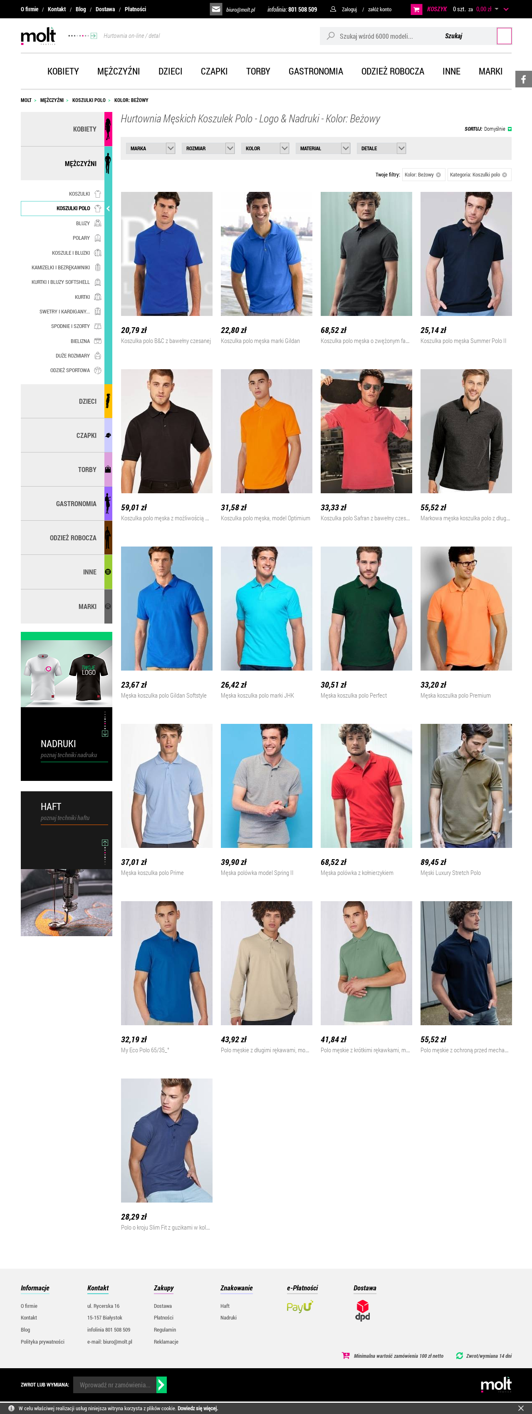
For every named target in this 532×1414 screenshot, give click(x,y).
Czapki (214, 71)
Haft (225, 1306)
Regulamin (165, 1329)
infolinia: (292, 9)
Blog (81, 9)
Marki (491, 71)
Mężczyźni (118, 71)
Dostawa (105, 9)
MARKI (88, 606)
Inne (451, 71)
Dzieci (170, 71)
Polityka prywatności (42, 1341)
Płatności (135, 9)
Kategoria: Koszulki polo (478, 174)
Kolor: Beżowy (423, 174)
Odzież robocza (392, 71)
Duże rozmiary (78, 355)
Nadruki (228, 1317)
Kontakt (57, 9)
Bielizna (86, 341)
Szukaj (496, 35)
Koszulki (85, 193)
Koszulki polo (79, 208)
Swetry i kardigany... (70, 311)
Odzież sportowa (75, 370)
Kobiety (63, 71)
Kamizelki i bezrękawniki (66, 267)
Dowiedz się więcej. (198, 1408)
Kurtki (88, 297)
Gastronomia (316, 71)
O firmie (29, 9)
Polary (87, 237)
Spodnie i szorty (76, 326)
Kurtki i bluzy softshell (66, 282)
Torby (258, 71)
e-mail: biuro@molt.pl (109, 1341)
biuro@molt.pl (240, 9)
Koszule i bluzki (76, 252)
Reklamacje (166, 1341)
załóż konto (379, 9)
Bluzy (88, 223)
